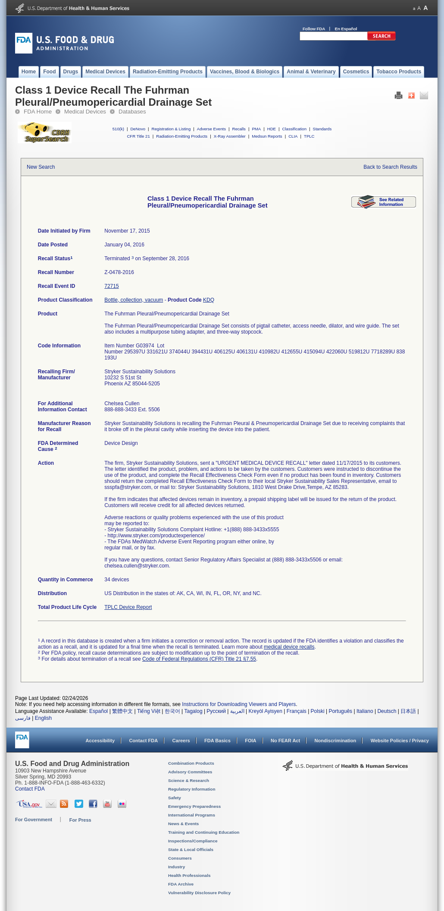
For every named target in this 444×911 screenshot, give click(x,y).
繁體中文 (122, 711)
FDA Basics (217, 740)
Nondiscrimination (335, 740)
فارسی (23, 718)
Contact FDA (143, 740)
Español (98, 711)
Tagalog (193, 711)
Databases (132, 111)
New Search (41, 167)
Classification (294, 128)
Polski (318, 711)
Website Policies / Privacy (400, 740)
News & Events (183, 823)
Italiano (364, 711)
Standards (322, 128)
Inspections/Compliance (193, 840)
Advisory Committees (190, 771)
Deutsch (386, 711)
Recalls (238, 128)
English (43, 718)
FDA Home (38, 111)
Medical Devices (85, 111)
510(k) (118, 128)
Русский (216, 711)
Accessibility (100, 740)
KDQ (208, 300)
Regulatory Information (192, 789)
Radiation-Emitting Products (181, 136)
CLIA (292, 136)
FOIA (250, 740)
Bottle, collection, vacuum (133, 300)
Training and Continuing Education (203, 832)
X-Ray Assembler (230, 136)
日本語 (408, 711)
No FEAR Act (285, 740)
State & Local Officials (190, 849)
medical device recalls (289, 647)
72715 (111, 286)
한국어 (172, 711)
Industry (176, 866)
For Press (80, 820)
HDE (271, 128)
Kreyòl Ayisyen (265, 711)
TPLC (309, 136)
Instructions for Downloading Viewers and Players (239, 704)
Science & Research (188, 780)
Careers (181, 740)
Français (296, 711)
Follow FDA (314, 28)
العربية (237, 711)
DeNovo (137, 128)
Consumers (180, 858)
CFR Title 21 (138, 136)
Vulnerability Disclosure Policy (199, 892)
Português (340, 711)
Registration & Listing (171, 128)
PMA (256, 128)
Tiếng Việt (148, 711)
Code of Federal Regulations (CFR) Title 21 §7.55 (199, 659)
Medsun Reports (267, 136)
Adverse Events (211, 128)
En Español (346, 28)
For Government (33, 819)
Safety (174, 797)
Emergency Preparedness (194, 806)
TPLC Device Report (128, 607)
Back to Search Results (390, 167)
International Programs (191, 815)
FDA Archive (181, 884)
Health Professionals (189, 875)
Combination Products (191, 763)
